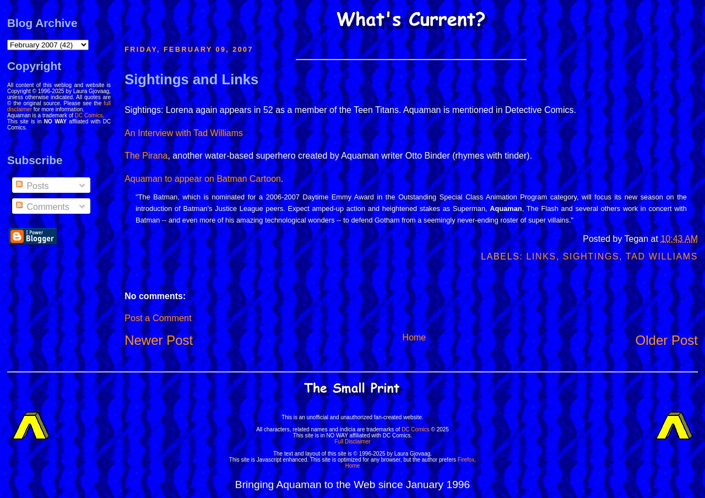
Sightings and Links (191, 79)
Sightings (591, 256)
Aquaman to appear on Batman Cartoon (202, 178)
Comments (41, 207)
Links (541, 256)
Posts (31, 186)
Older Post (667, 340)
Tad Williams (662, 256)
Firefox (466, 460)
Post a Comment (157, 318)
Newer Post (158, 340)
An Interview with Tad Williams (183, 133)
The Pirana (145, 155)
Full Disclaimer (352, 442)
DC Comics (89, 115)
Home (414, 337)
